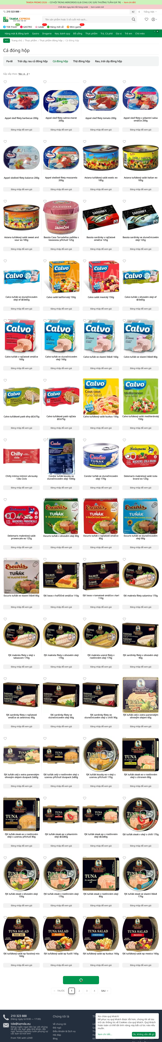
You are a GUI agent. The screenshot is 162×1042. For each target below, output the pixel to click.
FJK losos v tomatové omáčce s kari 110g (101, 597)
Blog (55, 1038)
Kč (133, 11)
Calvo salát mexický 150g (101, 297)
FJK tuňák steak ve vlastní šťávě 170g (140, 895)
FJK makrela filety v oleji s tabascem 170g (21, 656)
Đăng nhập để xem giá (21, 129)
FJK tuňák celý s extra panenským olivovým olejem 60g (140, 716)
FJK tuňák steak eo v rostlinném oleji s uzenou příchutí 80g (21, 835)
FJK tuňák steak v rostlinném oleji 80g (100, 895)
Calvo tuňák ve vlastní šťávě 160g (100, 357)
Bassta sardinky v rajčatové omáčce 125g (101, 238)
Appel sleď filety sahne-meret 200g (61, 119)
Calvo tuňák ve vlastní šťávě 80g (140, 357)
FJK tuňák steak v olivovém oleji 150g (21, 895)
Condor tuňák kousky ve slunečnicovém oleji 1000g (61, 477)
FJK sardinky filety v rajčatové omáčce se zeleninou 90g (21, 716)
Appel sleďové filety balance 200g (21, 178)
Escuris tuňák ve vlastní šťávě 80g (21, 595)
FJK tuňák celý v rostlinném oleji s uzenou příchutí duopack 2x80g (61, 776)
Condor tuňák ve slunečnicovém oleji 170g (101, 477)
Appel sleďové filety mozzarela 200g (61, 179)
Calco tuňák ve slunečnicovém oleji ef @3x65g (21, 298)
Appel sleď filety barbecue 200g (21, 118)
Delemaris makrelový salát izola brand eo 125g (140, 477)
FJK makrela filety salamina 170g (141, 595)
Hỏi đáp (57, 1034)
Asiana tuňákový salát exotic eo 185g (100, 179)
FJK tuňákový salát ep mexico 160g (140, 953)
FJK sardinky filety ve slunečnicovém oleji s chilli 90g (100, 716)
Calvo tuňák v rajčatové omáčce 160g (21, 358)
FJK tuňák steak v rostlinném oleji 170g (61, 895)
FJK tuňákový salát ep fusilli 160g (61, 953)
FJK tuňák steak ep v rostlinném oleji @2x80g (101, 835)
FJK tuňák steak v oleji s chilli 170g (141, 834)
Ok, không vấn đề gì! (144, 1034)
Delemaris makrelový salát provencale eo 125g (21, 537)
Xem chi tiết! (130, 2)
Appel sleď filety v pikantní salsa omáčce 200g (141, 119)
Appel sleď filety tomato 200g (100, 118)
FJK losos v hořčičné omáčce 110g (61, 595)
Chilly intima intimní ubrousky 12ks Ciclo (21, 477)
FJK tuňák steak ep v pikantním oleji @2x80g (61, 835)
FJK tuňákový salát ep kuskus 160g (101, 953)
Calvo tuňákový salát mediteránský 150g (140, 418)
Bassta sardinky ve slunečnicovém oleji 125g (141, 238)
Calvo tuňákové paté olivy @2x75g (21, 416)
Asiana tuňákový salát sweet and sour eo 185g (21, 238)
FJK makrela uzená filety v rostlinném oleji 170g (100, 656)
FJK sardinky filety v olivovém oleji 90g (140, 656)
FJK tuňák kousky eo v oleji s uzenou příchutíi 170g (100, 776)
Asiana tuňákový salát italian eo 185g (140, 179)
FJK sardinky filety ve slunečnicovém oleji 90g (61, 716)
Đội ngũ (57, 1027)
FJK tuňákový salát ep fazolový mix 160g (21, 955)
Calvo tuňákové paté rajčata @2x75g (61, 418)
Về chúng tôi (59, 1023)
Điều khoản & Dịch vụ (64, 1031)
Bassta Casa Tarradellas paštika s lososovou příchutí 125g (61, 238)
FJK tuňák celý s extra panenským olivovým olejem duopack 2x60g (21, 776)
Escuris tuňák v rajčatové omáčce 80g (100, 537)
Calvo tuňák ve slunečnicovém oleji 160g (61, 358)
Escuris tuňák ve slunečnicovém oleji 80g (140, 537)
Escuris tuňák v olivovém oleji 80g (61, 536)
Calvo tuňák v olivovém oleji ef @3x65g (140, 298)
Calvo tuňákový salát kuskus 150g (100, 416)
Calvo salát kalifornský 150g (61, 297)
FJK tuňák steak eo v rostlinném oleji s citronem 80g (140, 776)
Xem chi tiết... (105, 1034)
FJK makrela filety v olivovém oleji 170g (61, 656)
